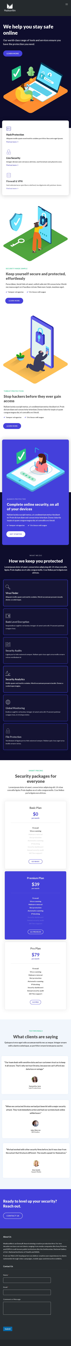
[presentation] (19, 1325)
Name (6, 1275)
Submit (8, 1329)
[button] (12, 54)
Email (5, 1287)
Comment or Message (12, 1299)
